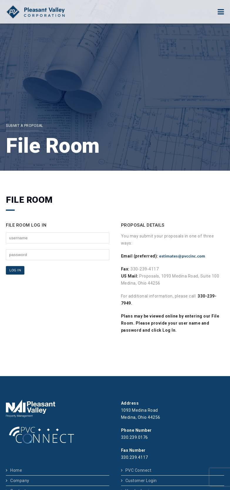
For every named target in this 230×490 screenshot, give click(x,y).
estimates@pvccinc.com (182, 256)
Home (16, 470)
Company (19, 480)
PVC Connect (138, 470)
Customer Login (141, 480)
